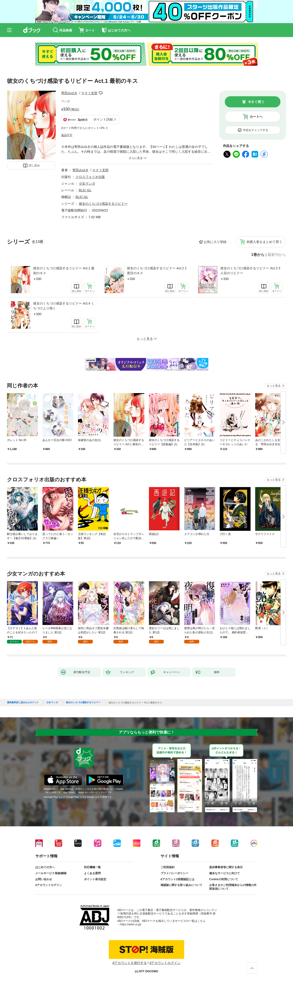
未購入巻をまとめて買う (264, 242)
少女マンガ (87, 183)
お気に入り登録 (215, 242)
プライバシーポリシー (174, 873)
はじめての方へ (45, 867)
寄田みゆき (69, 93)
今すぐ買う (256, 102)
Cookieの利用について (223, 879)
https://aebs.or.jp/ (130, 924)
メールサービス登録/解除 (51, 873)
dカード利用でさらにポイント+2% (83, 128)
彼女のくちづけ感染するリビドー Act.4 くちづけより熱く (63, 305)
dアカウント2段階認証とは (177, 879)
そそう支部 (89, 93)
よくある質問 (92, 873)
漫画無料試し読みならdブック (23, 702)
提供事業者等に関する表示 (226, 867)
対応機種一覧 (92, 867)
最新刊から (276, 255)
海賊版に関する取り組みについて (181, 885)
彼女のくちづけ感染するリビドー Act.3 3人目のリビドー (250, 270)
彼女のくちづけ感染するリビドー (103, 203)
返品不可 (66, 135)
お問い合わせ (43, 879)
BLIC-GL (85, 190)
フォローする (100, 93)
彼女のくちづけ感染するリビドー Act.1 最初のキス (63, 270)
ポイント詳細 (103, 119)
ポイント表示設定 (95, 879)
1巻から (257, 255)
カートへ (256, 116)
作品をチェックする (255, 130)
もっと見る (274, 385)
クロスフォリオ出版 (90, 177)
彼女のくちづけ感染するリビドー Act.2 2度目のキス (157, 270)
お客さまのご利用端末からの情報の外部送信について (233, 886)
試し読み (34, 165)
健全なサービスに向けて (224, 873)
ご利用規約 (167, 867)
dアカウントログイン (48, 885)
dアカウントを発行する (130, 963)
